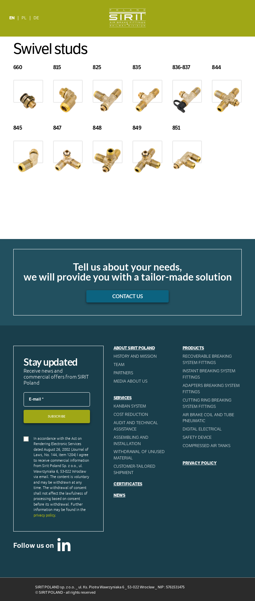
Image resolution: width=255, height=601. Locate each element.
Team (119, 364)
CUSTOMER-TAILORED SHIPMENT (134, 469)
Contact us (127, 296)
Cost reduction (131, 414)
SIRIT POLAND (51, 592)
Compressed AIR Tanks (206, 445)
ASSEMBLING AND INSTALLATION (131, 440)
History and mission (135, 356)
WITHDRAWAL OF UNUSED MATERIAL (139, 455)
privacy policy (44, 515)
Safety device (197, 437)
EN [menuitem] (12, 18)
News (120, 495)
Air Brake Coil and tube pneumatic (208, 418)
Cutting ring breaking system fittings (207, 403)
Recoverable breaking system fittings (207, 359)
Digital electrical (202, 429)
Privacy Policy (199, 463)
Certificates (128, 484)
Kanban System (130, 406)
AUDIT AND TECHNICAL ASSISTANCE (136, 426)
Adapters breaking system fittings (211, 389)
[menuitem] (12, 18)
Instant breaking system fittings (209, 374)
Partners (123, 373)
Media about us (130, 381)
